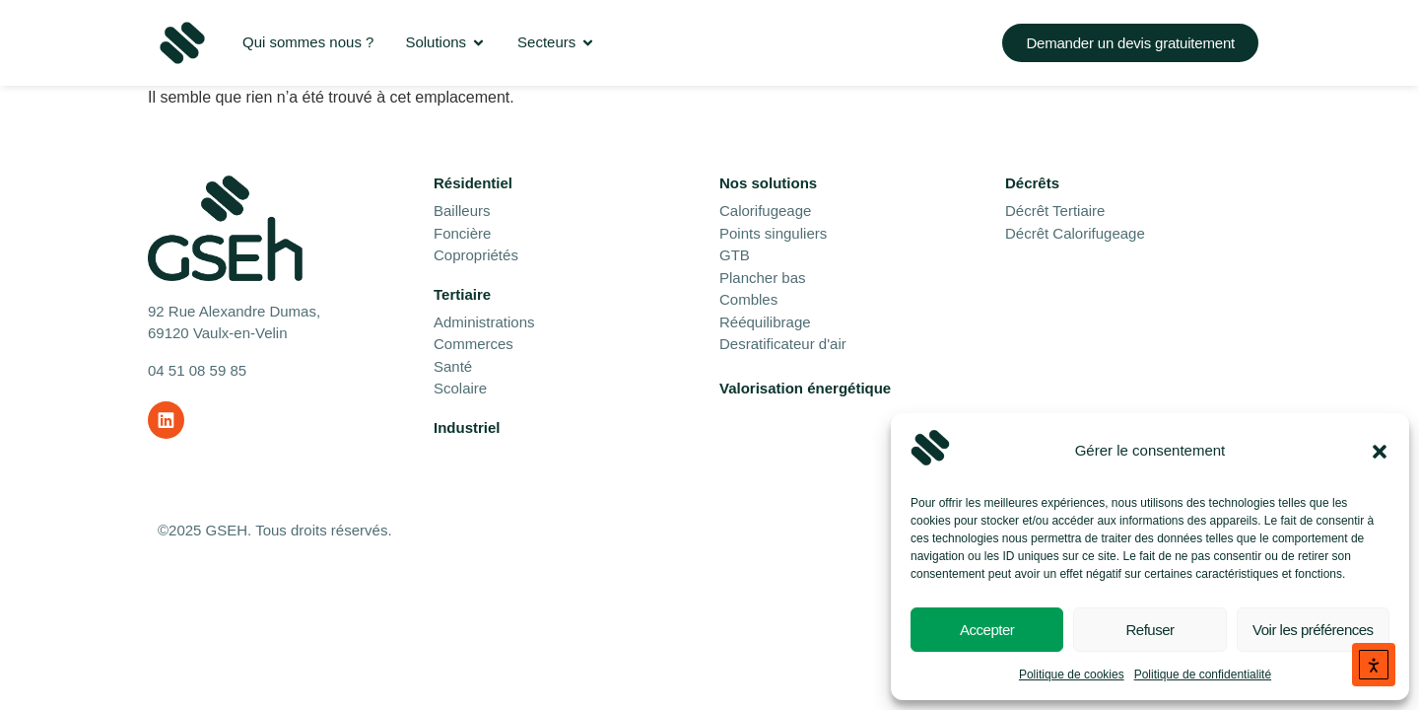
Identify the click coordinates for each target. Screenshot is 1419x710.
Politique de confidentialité (1202, 674)
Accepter (987, 629)
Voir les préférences (1313, 629)
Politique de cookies (1071, 674)
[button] (1379, 452)
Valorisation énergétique (805, 388)
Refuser (1149, 629)
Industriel (467, 427)
